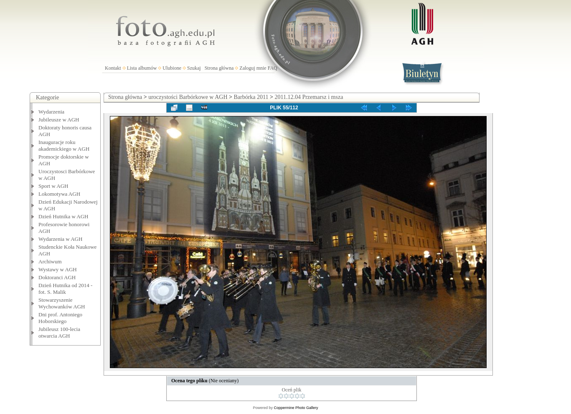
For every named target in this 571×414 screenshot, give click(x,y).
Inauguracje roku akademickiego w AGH (63, 145)
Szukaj (194, 68)
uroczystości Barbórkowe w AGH (187, 97)
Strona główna (219, 68)
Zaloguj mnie (252, 68)
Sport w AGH (53, 186)
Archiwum (50, 261)
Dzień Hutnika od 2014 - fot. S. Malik (65, 288)
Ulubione (171, 68)
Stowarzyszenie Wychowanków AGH (61, 303)
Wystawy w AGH (57, 269)
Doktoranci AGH (57, 277)
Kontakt (113, 68)
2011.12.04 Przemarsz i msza (308, 97)
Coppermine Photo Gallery (296, 408)
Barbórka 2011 (250, 97)
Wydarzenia (51, 112)
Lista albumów (142, 68)
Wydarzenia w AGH (60, 239)
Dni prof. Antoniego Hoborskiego (60, 317)
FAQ (272, 68)
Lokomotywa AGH (59, 194)
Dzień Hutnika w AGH (63, 216)
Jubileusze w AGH (58, 119)
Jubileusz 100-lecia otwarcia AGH (59, 332)
